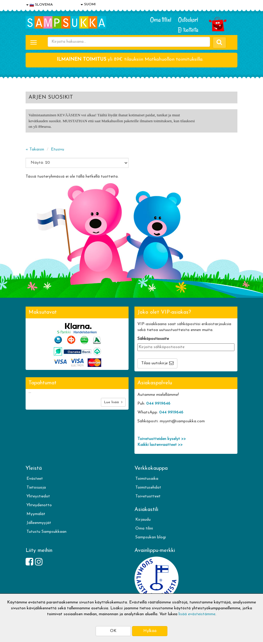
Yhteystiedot (38, 496)
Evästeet (34, 478)
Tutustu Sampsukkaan (46, 532)
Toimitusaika (146, 478)
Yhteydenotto (39, 505)
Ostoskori (188, 19)
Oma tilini (161, 19)
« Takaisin (35, 149)
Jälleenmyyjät (38, 523)
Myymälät (35, 514)
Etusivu (57, 149)
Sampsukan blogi (150, 537)
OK (113, 631)
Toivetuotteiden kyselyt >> (161, 439)
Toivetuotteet (148, 496)
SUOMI (88, 4)
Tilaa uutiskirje (154, 363)
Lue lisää (113, 402)
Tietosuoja (36, 487)
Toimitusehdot (148, 487)
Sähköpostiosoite (153, 339)
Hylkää (150, 631)
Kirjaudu (143, 519)
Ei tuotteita (188, 30)
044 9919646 (158, 403)
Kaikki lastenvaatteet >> (160, 445)
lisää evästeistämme (197, 614)
